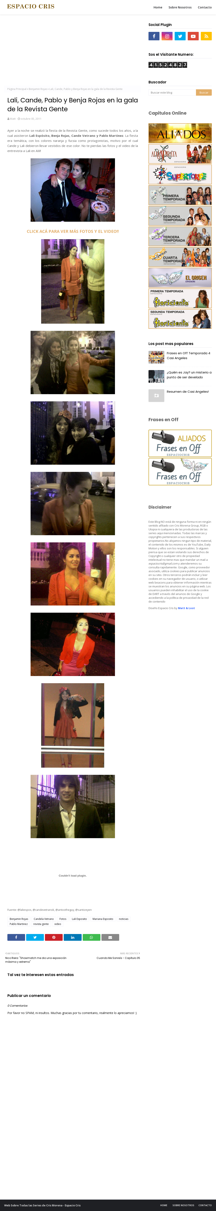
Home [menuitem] (158, 7)
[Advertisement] (72, 50)
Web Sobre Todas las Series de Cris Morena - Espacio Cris (42, 1205)
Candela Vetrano (44, 919)
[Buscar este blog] (172, 92)
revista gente (41, 924)
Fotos (62, 919)
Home (163, 1205)
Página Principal (16, 89)
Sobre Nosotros (183, 1205)
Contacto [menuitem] (205, 7)
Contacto (205, 1205)
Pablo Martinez (19, 924)
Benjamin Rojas (38, 89)
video (57, 924)
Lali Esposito (79, 919)
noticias (123, 919)
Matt (13, 119)
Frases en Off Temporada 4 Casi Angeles (188, 355)
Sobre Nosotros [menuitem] (180, 7)
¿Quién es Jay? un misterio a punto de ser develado (189, 374)
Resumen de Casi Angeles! (188, 391)
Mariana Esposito (103, 919)
